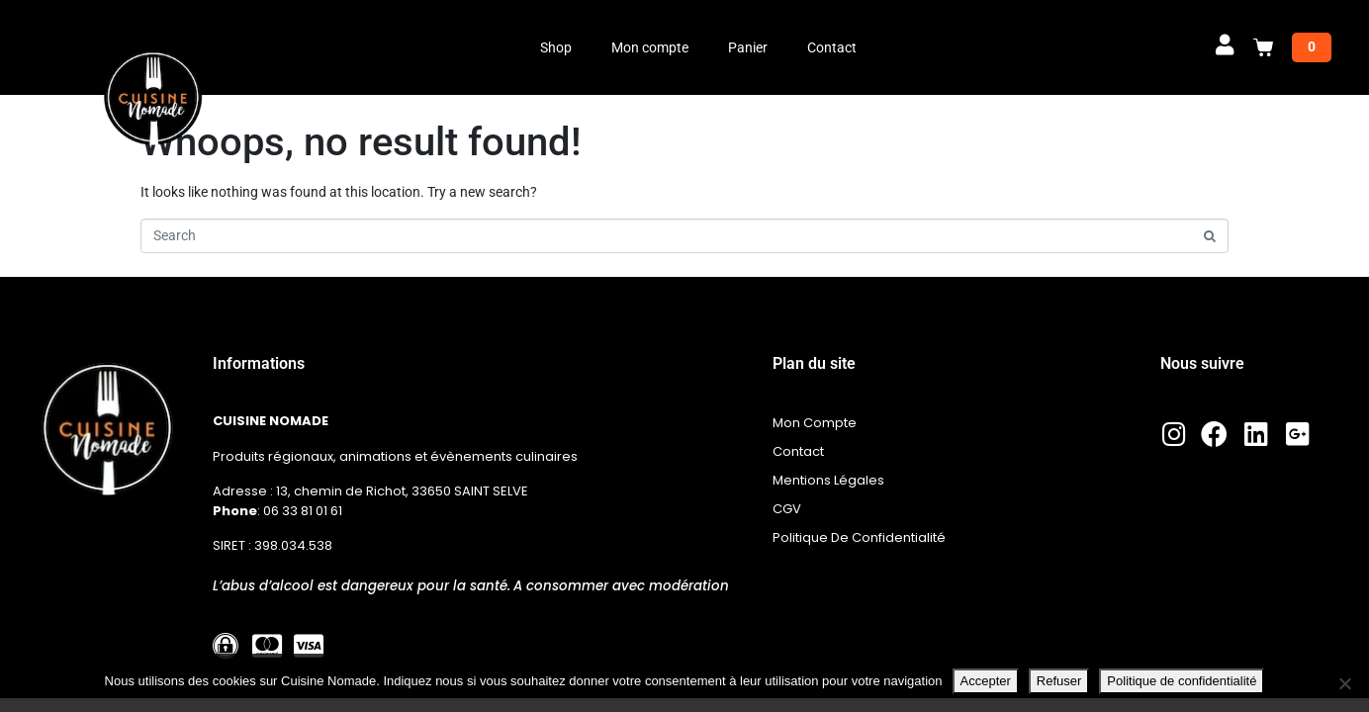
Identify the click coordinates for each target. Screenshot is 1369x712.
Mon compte (649, 47)
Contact (832, 47)
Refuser (1059, 680)
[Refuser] (1344, 683)
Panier (748, 47)
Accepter (985, 680)
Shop (556, 47)
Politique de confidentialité (1181, 680)
